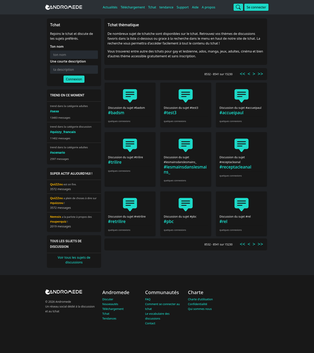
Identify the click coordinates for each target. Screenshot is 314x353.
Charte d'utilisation (200, 299)
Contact (150, 323)
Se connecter (256, 7)
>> (260, 73)
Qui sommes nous (200, 309)
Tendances (109, 318)
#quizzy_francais (63, 132)
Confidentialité (197, 304)
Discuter (107, 299)
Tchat (105, 314)
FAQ (148, 299)
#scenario (57, 152)
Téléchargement (113, 309)
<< (242, 73)
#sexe (54, 111)
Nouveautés (110, 304)
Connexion (74, 79)
